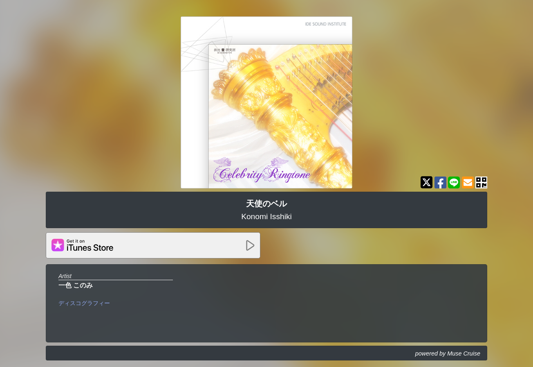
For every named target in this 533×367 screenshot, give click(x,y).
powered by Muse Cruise (447, 353)
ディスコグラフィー (84, 303)
